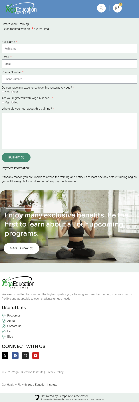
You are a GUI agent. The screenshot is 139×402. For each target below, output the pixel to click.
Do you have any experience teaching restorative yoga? (37, 87)
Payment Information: (15, 168)
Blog (10, 336)
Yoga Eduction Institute (42, 384)
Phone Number (12, 72)
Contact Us (14, 326)
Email (6, 57)
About (11, 321)
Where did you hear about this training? (27, 108)
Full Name (9, 42)
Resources (14, 315)
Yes (7, 92)
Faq (9, 331)
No (16, 92)
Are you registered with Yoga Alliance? (26, 98)
